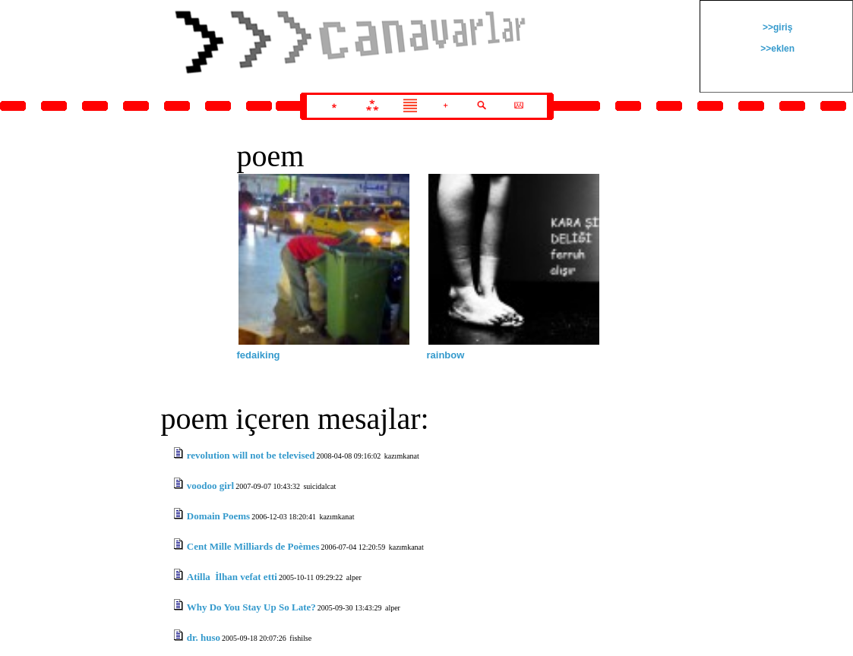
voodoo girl (210, 485)
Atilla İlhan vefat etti (232, 576)
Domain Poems (218, 516)
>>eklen (776, 48)
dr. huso (203, 637)
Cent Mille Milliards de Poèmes (253, 546)
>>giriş (776, 27)
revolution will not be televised (251, 455)
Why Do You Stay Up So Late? (251, 607)
